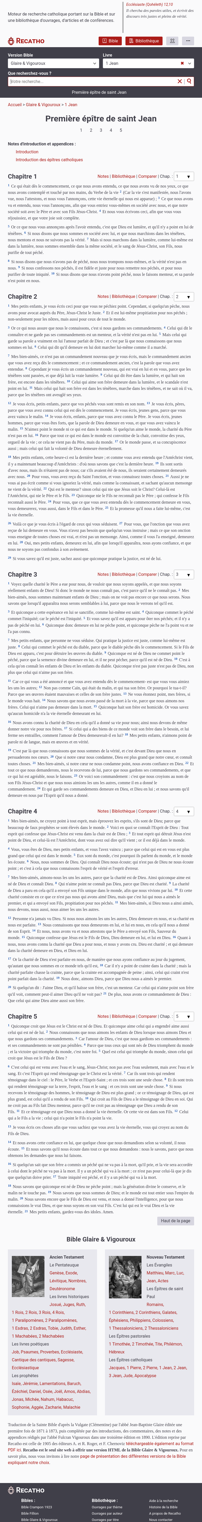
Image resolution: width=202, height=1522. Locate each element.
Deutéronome (62, 1288)
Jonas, (18, 1399)
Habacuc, (65, 1399)
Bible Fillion (30, 1513)
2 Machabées (51, 1336)
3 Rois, (45, 1312)
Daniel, (36, 1391)
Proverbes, (50, 1351)
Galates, (169, 1312)
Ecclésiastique (25, 1367)
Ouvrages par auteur (107, 1513)
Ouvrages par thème (107, 1507)
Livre (107, 55)
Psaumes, (30, 1351)
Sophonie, (21, 1407)
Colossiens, (163, 1320)
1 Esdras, (21, 1328)
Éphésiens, (119, 1320)
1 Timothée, (120, 1344)
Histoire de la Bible (163, 1507)
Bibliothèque (144, 40)
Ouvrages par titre (105, 1519)
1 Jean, (166, 1367)
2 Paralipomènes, (61, 1320)
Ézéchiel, (20, 1391)
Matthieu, (156, 1272)
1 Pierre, (135, 1367)
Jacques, (118, 1367)
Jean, (152, 1280)
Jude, (128, 1375)
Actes (163, 1280)
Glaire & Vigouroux (43, 104)
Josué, (56, 1304)
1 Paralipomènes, (28, 1320)
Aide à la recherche (163, 1501)
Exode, (71, 1272)
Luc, (180, 1272)
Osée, (48, 1391)
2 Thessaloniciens (162, 1328)
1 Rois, (18, 1312)
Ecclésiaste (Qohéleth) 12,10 (149, 4)
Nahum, (48, 1399)
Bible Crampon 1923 (36, 1507)
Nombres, (77, 1280)
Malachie (71, 1407)
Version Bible (20, 55)
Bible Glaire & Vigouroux (39, 1519)
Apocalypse (145, 1375)
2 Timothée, (143, 1344)
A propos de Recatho (165, 1513)
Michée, (33, 1399)
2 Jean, (180, 1367)
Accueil (15, 104)
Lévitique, (59, 1280)
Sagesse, (66, 1359)
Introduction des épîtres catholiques (49, 159)
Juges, (69, 1304)
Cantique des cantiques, (35, 1359)
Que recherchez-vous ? (29, 73)
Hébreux (116, 1351)
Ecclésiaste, (72, 1351)
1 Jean (71, 104)
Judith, (67, 1328)
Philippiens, (141, 1320)
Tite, (159, 1344)
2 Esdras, (39, 1328)
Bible (110, 40)
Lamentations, (53, 1383)
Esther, (80, 1328)
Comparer (147, 176)
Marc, (170, 1272)
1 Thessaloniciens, (127, 1328)
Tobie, (54, 1328)
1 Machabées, (25, 1336)
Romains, (155, 1304)
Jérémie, (31, 1383)
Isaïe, (17, 1383)
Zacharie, (54, 1407)
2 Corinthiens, (148, 1312)
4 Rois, (58, 1312)
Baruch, (74, 1383)
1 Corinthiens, (122, 1312)
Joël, (59, 1391)
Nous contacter (161, 1519)
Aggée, (38, 1407)
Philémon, (173, 1344)
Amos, (70, 1391)
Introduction (27, 151)
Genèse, (58, 1272)
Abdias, (83, 1391)
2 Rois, (32, 1312)
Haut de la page (175, 1220)
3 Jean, (116, 1375)
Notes (103, 176)
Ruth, (81, 1304)
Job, (16, 1351)
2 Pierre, (151, 1367)
